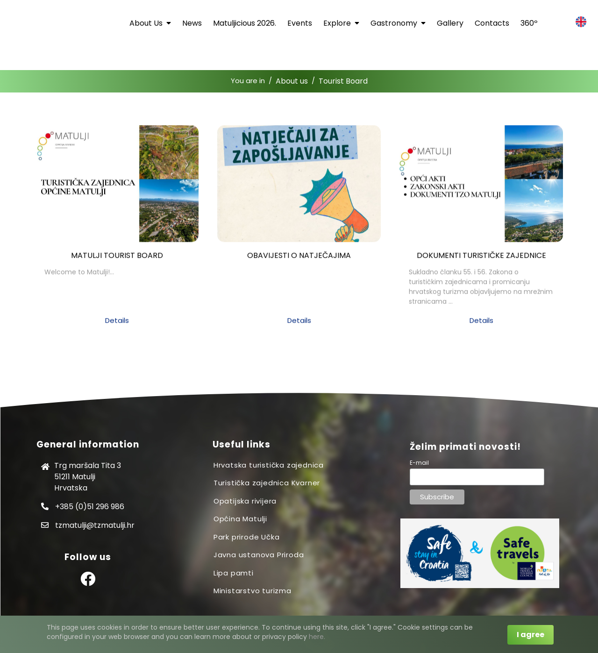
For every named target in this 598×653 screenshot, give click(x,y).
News (192, 23)
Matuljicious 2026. (244, 23)
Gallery (450, 23)
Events (299, 23)
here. (317, 636)
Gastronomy (398, 23)
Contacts (492, 23)
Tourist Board (343, 81)
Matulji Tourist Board (117, 259)
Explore (341, 23)
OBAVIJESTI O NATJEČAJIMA (299, 259)
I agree (530, 634)
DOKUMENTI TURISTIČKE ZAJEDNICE (481, 259)
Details (117, 324)
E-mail (419, 463)
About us (150, 23)
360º (529, 23)
